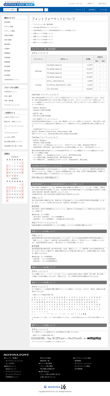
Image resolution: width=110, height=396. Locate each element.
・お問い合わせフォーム (47, 377)
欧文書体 (7, 75)
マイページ (78, 9)
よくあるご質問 (9, 137)
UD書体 (6, 49)
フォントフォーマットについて (14, 127)
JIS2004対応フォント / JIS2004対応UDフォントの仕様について (54, 30)
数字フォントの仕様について (43, 42)
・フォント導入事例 (46, 366)
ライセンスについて (11, 133)
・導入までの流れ (45, 358)
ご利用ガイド (88, 3)
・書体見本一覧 (44, 361)
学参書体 (7, 57)
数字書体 (7, 71)
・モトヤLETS (9, 363)
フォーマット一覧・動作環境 (43, 24)
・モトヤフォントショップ (13, 361)
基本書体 (7, 22)
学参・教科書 (8, 100)
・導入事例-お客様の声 (47, 369)
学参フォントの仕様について (43, 33)
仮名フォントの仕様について (43, 39)
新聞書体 (7, 53)
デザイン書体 (8, 26)
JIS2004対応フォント (11, 79)
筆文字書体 (8, 40)
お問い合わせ (100, 3)
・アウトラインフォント (12, 371)
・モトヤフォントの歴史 (81, 366)
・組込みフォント (10, 369)
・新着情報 (77, 361)
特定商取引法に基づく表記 (13, 146)
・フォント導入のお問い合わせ (49, 374)
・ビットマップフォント (12, 374)
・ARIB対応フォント (11, 377)
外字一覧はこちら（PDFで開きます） (45, 177)
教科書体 (7, 44)
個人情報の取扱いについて (13, 141)
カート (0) (102, 9)
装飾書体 (7, 62)
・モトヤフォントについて (82, 363)
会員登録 (90, 9)
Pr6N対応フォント (10, 92)
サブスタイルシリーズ (11, 105)
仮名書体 (7, 66)
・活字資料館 (77, 369)
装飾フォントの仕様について (43, 36)
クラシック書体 (9, 31)
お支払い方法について (11, 117)
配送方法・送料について (12, 121)
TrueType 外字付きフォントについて (45, 27)
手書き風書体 (8, 35)
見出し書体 (8, 96)
